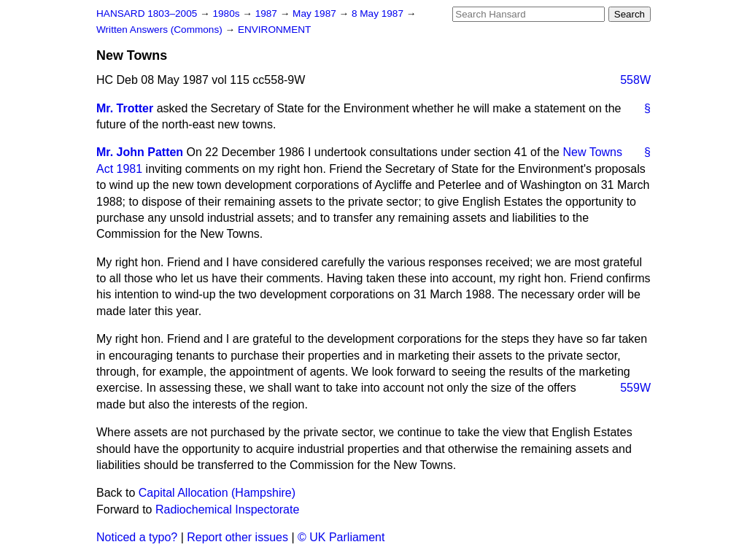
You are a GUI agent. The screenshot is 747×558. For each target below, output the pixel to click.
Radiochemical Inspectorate (227, 509)
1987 (267, 13)
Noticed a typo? (136, 537)
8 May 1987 (379, 13)
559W (635, 387)
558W (635, 80)
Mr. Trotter (124, 108)
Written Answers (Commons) (160, 29)
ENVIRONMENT (274, 29)
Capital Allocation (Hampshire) (217, 493)
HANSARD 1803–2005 (146, 13)
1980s (227, 13)
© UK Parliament (341, 537)
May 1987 (315, 13)
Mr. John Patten (139, 152)
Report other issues (237, 537)
